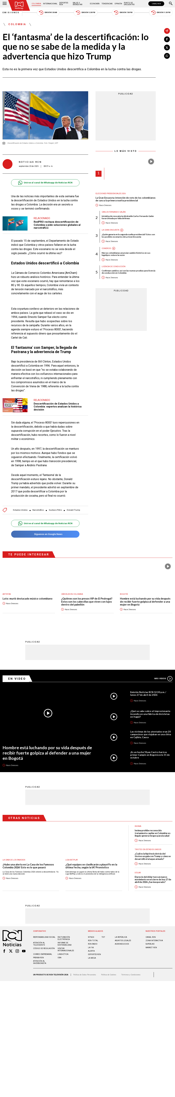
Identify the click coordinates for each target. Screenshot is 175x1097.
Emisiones (11, 12)
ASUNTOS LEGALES (123, 940)
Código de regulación (44, 948)
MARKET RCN (151, 947)
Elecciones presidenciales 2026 (111, 193)
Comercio (106, 248)
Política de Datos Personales (84, 974)
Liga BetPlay (71, 860)
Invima (138, 826)
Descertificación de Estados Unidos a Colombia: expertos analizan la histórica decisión (58, 406)
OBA (59, 957)
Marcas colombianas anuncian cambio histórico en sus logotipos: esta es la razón (126, 254)
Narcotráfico (38, 510)
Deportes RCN (63, 4)
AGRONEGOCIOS (122, 944)
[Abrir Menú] (5, 3)
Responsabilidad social (44, 937)
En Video (17, 678)
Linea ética (63, 954)
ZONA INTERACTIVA (154, 940)
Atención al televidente (39, 943)
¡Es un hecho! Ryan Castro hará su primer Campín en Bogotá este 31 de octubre (150, 755)
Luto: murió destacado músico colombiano (27, 598)
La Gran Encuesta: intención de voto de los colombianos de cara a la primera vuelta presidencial (126, 199)
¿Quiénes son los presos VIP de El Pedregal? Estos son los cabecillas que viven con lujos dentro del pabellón (86, 601)
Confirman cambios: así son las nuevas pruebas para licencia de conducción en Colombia (128, 272)
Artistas (7, 594)
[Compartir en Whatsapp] (167, 56)
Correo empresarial (42, 954)
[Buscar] (170, 4)
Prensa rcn (38, 957)
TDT (103, 937)
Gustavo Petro (55, 510)
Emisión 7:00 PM (123, 12)
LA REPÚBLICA (121, 937)
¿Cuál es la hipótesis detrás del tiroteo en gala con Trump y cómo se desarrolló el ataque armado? (153, 856)
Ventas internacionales (66, 949)
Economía (94, 4)
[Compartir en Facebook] (167, 39)
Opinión (118, 4)
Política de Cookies (108, 974)
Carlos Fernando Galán (114, 212)
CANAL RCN (156, 4)
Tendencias (107, 4)
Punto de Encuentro (129, 4)
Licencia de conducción (113, 266)
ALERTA (91, 951)
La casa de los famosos (14, 860)
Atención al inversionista (39, 962)
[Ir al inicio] (19, 5)
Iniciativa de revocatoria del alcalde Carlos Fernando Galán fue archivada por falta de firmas (128, 217)
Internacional (50, 4)
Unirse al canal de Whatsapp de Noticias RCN (45, 183)
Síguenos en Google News (45, 534)
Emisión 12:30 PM (85, 12)
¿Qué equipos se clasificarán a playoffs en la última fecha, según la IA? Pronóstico (91, 866)
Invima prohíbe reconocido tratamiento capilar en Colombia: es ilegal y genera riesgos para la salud (152, 833)
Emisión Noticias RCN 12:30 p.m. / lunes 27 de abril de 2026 (148, 693)
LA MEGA (92, 958)
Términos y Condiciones (130, 974)
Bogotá (124, 594)
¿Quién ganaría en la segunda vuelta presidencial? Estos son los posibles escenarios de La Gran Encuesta (128, 235)
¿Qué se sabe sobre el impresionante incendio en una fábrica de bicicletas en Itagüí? (150, 714)
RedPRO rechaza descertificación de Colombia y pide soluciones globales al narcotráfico (57, 224)
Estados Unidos (20, 510)
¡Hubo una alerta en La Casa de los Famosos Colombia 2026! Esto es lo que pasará (28, 866)
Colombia (36, 4)
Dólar (138, 872)
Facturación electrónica (64, 938)
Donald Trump (73, 510)
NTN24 (91, 937)
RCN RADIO (92, 944)
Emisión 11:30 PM (160, 12)
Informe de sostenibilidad (65, 943)
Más (163, 678)
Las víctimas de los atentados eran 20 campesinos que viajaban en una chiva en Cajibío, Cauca (150, 734)
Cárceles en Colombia (72, 594)
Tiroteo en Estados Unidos (148, 849)
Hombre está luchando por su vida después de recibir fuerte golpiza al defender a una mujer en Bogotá (145, 601)
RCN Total (93, 940)
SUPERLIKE (150, 944)
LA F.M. (91, 947)
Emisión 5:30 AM (48, 12)
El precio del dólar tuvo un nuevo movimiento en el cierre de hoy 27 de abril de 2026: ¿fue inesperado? (153, 879)
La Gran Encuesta (110, 230)
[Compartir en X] (167, 47)
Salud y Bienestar (77, 4)
